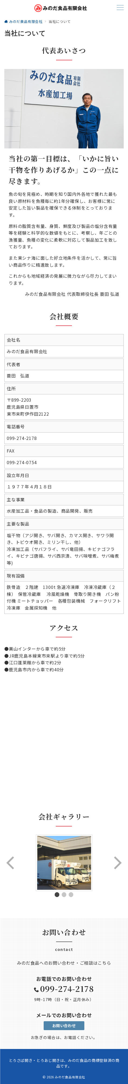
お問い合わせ (64, 1025)
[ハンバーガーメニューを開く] (120, 8)
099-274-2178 (67, 988)
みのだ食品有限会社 (70, 1077)
